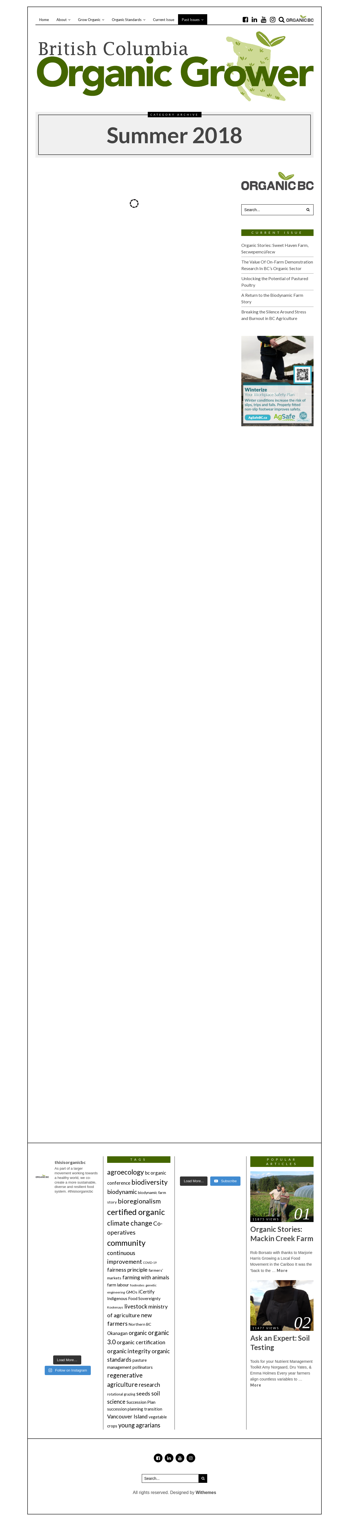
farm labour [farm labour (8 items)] (118, 1284)
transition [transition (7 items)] (153, 1408)
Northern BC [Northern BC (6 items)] (140, 1324)
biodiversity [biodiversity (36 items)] (149, 1182)
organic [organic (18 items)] (138, 1333)
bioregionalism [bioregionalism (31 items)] (139, 1201)
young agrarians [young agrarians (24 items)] (139, 1425)
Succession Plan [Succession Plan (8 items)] (141, 1402)
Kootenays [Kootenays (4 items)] (115, 1307)
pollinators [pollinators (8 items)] (143, 1367)
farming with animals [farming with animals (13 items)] (145, 1277)
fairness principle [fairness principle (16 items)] (127, 1269)
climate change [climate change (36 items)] (129, 1223)
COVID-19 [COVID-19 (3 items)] (150, 1262)
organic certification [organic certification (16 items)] (141, 1342)
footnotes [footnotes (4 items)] (137, 1285)
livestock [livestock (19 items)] (135, 1306)
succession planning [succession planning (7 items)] (125, 1408)
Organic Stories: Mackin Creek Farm (281, 1234)
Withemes (205, 1492)
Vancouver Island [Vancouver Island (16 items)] (127, 1416)
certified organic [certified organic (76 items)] (136, 1212)
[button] (308, 209)
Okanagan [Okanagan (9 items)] (117, 1333)
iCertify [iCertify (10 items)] (147, 1292)
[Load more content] (193, 1181)
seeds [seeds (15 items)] (143, 1393)
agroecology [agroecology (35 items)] (125, 1172)
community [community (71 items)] (126, 1242)
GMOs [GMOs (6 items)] (131, 1292)
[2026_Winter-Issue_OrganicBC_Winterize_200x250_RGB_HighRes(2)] (277, 380)
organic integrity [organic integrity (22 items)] (129, 1351)
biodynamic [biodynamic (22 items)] (122, 1191)
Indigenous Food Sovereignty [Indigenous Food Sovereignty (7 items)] (134, 1298)
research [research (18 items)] (149, 1384)
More (282, 1270)
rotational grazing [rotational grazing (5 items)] (121, 1394)
